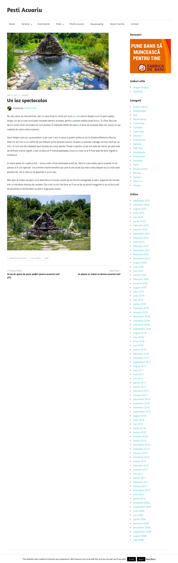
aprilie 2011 (139, 478)
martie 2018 (139, 349)
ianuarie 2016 (140, 436)
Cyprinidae (138, 131)
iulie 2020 (138, 267)
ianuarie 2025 (140, 229)
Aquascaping (97, 24)
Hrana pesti (139, 156)
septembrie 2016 (142, 411)
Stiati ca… (138, 181)
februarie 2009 (141, 523)
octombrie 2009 (141, 503)
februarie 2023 (141, 246)
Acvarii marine (117, 24)
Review (137, 173)
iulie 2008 (138, 540)
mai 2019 (138, 300)
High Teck (138, 148)
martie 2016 (139, 432)
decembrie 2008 (141, 527)
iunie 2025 (138, 213)
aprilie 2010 (139, 498)
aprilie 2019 (139, 304)
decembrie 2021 (141, 258)
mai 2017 (138, 378)
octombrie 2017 (141, 358)
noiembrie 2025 (141, 204)
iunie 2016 (138, 420)
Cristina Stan (30, 108)
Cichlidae (137, 127)
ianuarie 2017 (140, 395)
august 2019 (139, 287)
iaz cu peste (36, 258)
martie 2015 (139, 440)
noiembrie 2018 (141, 320)
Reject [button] (141, 559)
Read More (151, 559)
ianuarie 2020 (140, 283)
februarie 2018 (141, 354)
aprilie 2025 (139, 221)
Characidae (138, 123)
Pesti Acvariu (24, 10)
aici (74, 116)
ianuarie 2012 (140, 469)
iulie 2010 (138, 494)
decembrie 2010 (141, 490)
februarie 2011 (141, 482)
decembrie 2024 (141, 233)
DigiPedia (138, 91)
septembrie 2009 (142, 507)
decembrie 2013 (141, 445)
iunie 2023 (138, 242)
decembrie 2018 (141, 316)
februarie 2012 (141, 465)
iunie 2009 (138, 511)
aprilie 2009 (139, 519)
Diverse (137, 135)
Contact (135, 24)
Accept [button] (131, 559)
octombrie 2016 (141, 407)
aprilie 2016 (139, 428)
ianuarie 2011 (140, 486)
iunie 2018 (138, 341)
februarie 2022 (141, 254)
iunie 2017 (138, 374)
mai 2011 (138, 473)
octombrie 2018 (141, 324)
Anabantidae (139, 111)
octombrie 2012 (141, 457)
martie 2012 (139, 461)
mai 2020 (138, 271)
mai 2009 (138, 515)
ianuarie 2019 (140, 312)
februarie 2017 (141, 391)
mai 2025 (138, 217)
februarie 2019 (141, 308)
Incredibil (137, 160)
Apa (135, 115)
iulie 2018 (138, 337)
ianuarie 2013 (140, 453)
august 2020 (139, 262)
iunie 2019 (138, 296)
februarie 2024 (141, 238)
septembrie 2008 (142, 532)
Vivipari (137, 185)
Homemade (139, 152)
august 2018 (139, 333)
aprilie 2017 (139, 382)
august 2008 (139, 536)
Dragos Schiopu (141, 87)
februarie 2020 (141, 279)
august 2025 (139, 209)
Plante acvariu (77, 24)
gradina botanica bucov (18, 258)
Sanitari (137, 177)
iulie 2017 (138, 370)
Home (12, 24)
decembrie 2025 (141, 200)
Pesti (60, 24)
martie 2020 (139, 275)
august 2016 (139, 416)
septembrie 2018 (142, 329)
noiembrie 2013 (141, 449)
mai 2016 (138, 424)
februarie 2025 (141, 225)
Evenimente (44, 24)
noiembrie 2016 (141, 403)
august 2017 (139, 366)
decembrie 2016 (141, 399)
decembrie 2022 (141, 250)
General (27, 24)
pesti (47, 258)
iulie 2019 (138, 291)
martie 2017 (139, 387)
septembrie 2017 (142, 362)
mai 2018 (138, 345)
